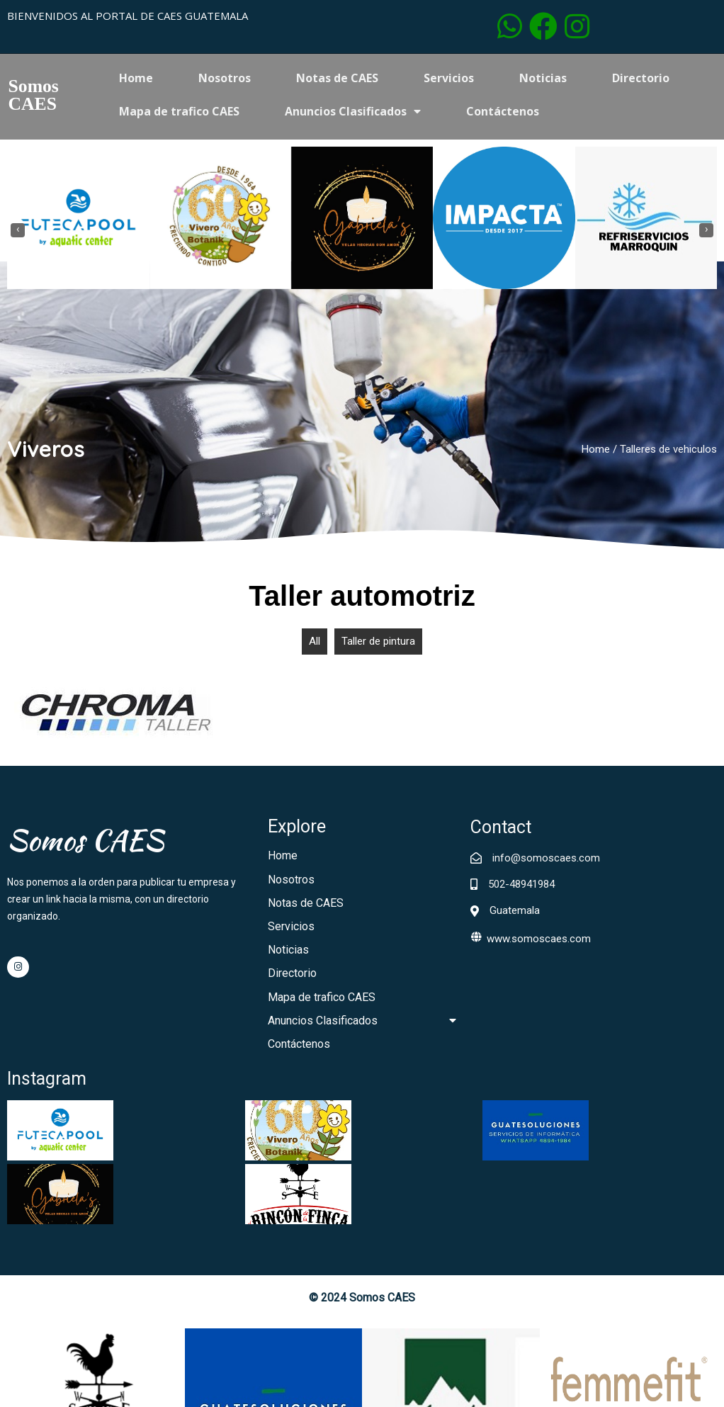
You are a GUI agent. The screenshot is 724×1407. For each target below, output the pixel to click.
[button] (344, 298)
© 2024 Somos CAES (362, 1137)
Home (596, 452)
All (314, 645)
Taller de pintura (378, 645)
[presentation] (18, 231)
